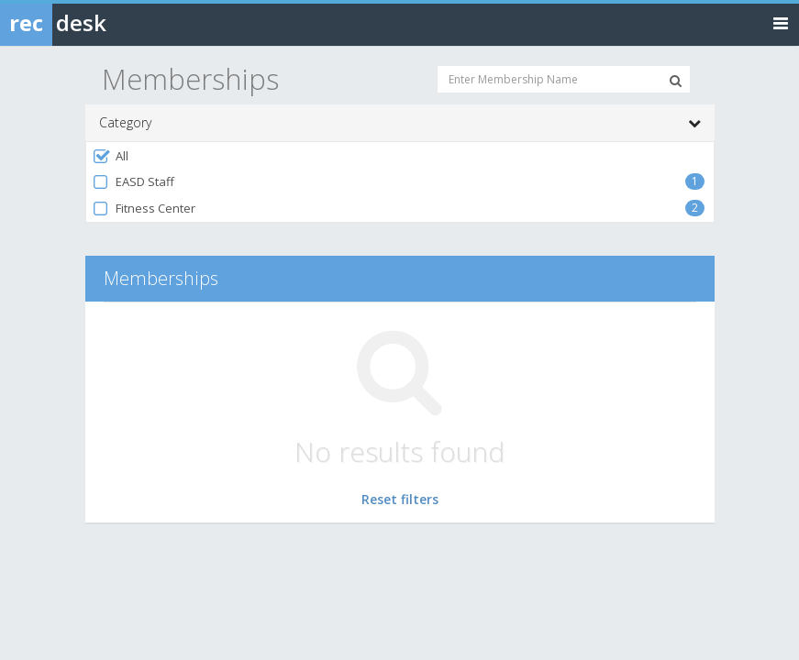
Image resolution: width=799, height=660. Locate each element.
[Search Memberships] (675, 81)
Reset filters (399, 499)
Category (400, 122)
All (110, 156)
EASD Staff (133, 182)
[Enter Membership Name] (564, 79)
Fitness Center (144, 208)
